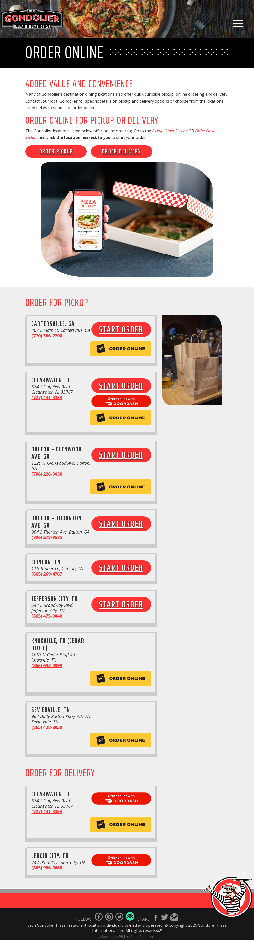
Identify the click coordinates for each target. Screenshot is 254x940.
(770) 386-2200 (46, 336)
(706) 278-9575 (46, 537)
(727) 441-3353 (46, 397)
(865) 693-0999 (46, 665)
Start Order (121, 329)
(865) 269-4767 (46, 574)
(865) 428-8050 (46, 727)
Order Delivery (121, 151)
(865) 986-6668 (46, 868)
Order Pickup (56, 151)
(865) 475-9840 (46, 616)
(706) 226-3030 (46, 474)
